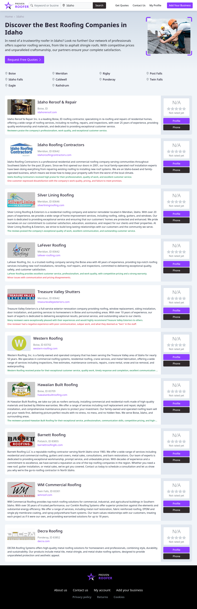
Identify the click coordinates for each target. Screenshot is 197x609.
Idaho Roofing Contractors (61, 144)
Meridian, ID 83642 (49, 151)
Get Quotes (122, 5)
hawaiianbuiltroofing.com (52, 395)
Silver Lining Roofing (56, 195)
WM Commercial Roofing (59, 484)
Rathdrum (62, 85)
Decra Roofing (50, 530)
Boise (12, 73)
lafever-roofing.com (49, 255)
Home (9, 16)
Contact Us (139, 5)
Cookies (119, 597)
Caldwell (61, 79)
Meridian (62, 73)
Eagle (12, 85)
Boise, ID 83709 (46, 391)
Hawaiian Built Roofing (58, 384)
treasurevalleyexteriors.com (54, 302)
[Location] (77, 5)
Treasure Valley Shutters (59, 291)
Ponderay (109, 79)
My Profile (155, 5)
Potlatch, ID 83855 (48, 441)
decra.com (44, 541)
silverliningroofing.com (51, 205)
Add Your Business (180, 5)
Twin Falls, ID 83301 (49, 491)
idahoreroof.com (47, 112)
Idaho (20, 16)
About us (60, 590)
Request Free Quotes (25, 60)
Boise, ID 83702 (42, 344)
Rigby (106, 73)
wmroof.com (45, 495)
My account (102, 590)
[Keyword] (45, 5)
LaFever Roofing (52, 245)
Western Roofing (48, 338)
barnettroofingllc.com (50, 445)
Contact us (80, 590)
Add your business (129, 590)
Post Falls (156, 73)
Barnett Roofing (52, 434)
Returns (102, 597)
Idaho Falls (16, 79)
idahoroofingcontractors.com (54, 155)
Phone (176, 127)
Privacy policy (81, 597)
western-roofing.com (45, 348)
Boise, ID (43, 108)
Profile (176, 121)
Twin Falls (156, 79)
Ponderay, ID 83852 (49, 537)
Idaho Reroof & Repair (57, 102)
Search (99, 5)
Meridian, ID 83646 (49, 201)
